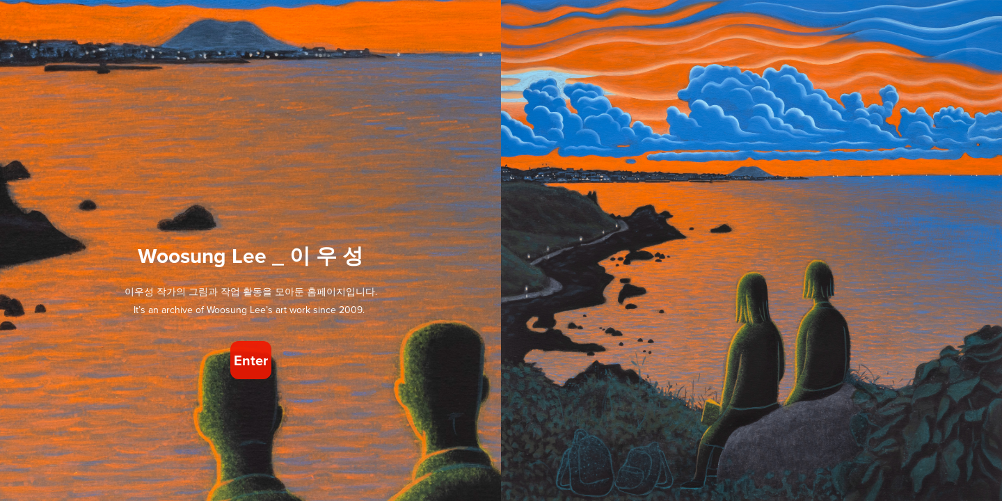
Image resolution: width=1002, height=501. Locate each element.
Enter (251, 360)
